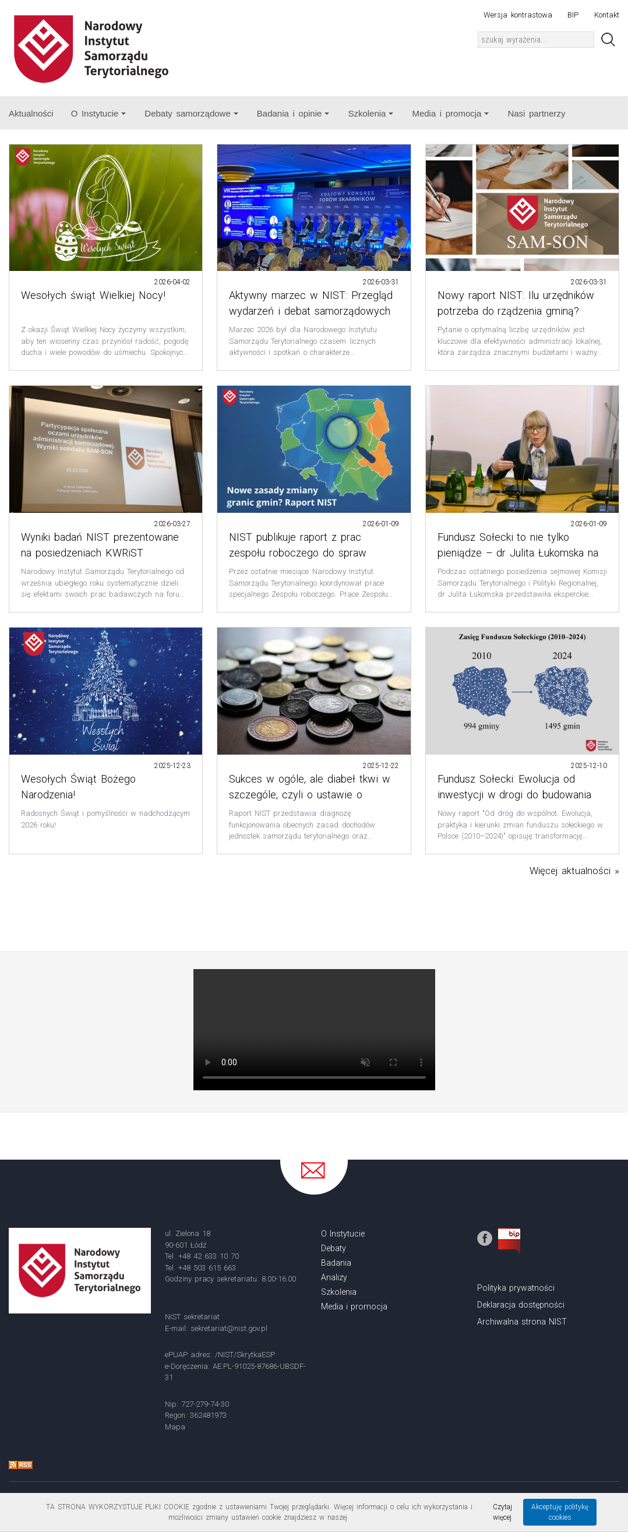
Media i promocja (450, 113)
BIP (572, 14)
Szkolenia (370, 113)
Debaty (333, 1248)
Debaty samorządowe (191, 113)
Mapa (175, 1426)
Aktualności (31, 113)
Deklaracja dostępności (521, 1304)
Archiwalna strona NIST (522, 1321)
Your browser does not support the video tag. (314, 1029)
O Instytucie (98, 113)
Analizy (334, 1277)
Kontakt (606, 14)
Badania (336, 1262)
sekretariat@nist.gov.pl (228, 1328)
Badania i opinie (293, 113)
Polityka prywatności (516, 1287)
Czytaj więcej (502, 1512)
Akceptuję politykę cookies (559, 1512)
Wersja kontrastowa (518, 14)
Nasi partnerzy (536, 113)
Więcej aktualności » (574, 870)
